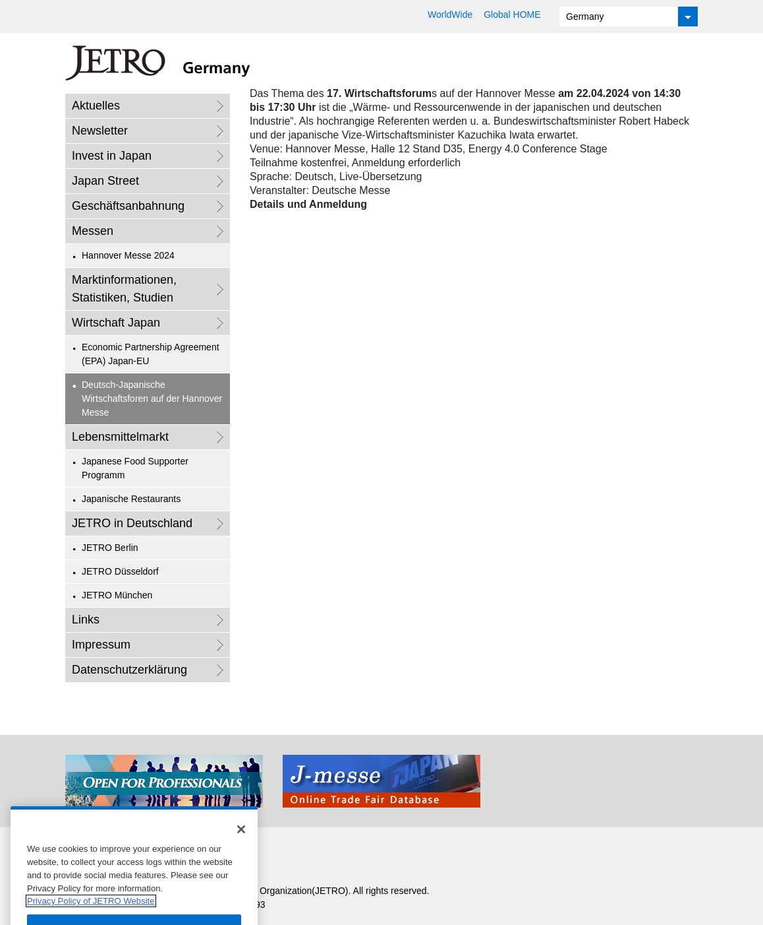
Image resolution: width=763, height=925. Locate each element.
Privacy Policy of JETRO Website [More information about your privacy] (91, 911)
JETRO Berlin (110, 547)
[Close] (241, 839)
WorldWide (450, 14)
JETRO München (117, 595)
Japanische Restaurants (131, 499)
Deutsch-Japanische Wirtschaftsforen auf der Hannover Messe (152, 398)
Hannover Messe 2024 (128, 255)
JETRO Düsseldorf (120, 571)
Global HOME (512, 14)
